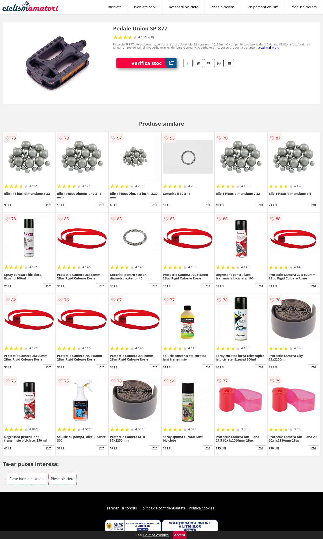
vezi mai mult (269, 47)
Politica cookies (201, 508)
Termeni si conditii (122, 508)
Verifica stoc (154, 63)
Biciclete (115, 6)
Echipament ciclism (262, 6)
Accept (179, 535)
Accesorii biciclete (183, 6)
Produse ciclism (304, 6)
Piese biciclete (222, 6)
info (48, 205)
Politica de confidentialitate (163, 508)
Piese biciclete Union (26, 478)
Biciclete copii (145, 6)
